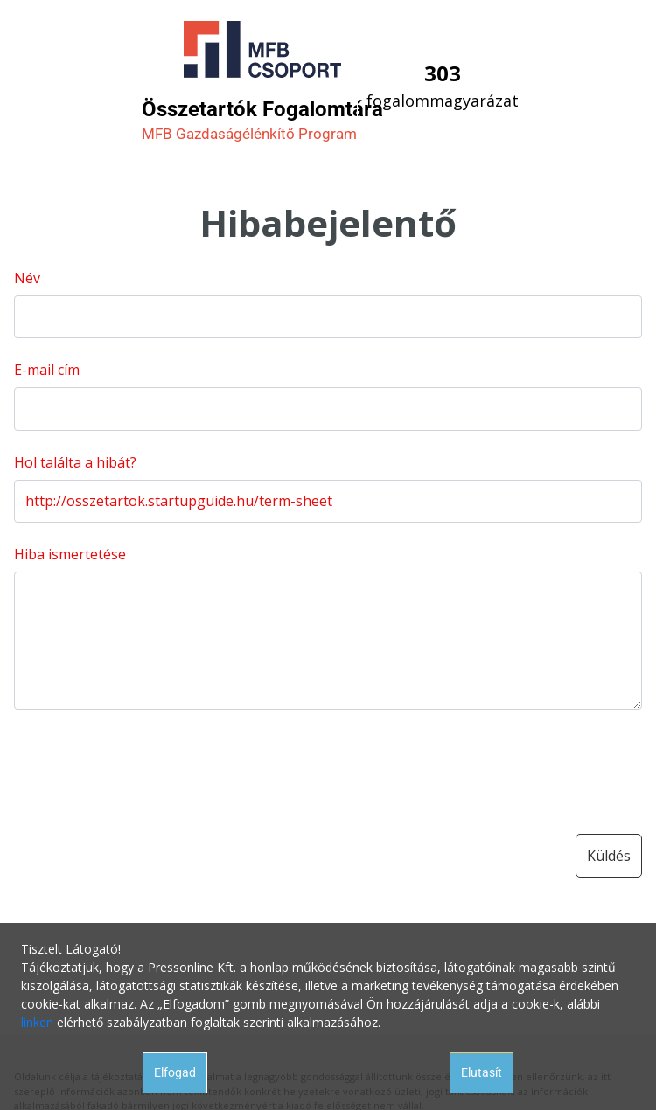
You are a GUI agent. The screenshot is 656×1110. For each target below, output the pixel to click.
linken (37, 1022)
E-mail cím (47, 369)
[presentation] (147, 765)
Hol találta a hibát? (75, 462)
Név (27, 278)
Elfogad (175, 1072)
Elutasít (481, 1072)
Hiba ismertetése (70, 554)
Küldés (609, 855)
